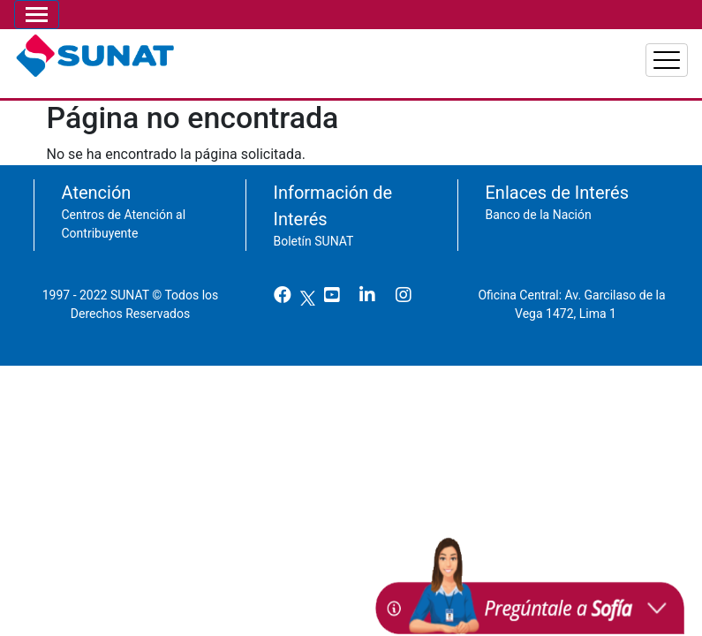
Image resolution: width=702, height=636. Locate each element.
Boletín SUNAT (314, 232)
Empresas (548, 53)
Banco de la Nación (539, 206)
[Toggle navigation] (36, 14)
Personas (451, 53)
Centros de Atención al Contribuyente (124, 215)
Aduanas (642, 53)
